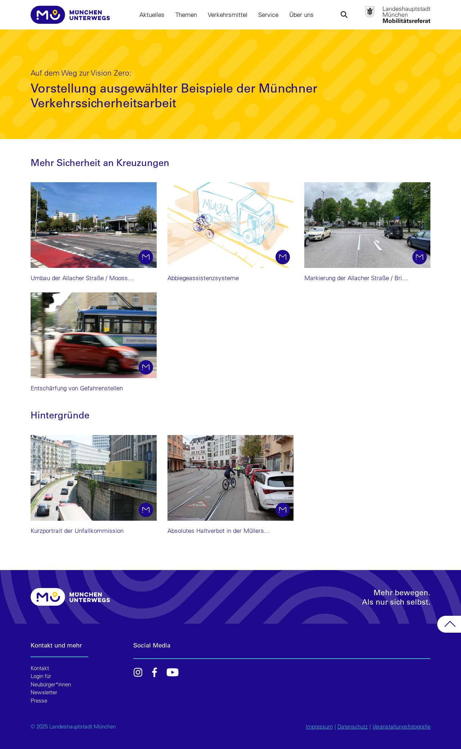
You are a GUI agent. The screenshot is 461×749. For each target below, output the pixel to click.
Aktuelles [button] (152, 14)
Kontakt (40, 668)
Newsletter (44, 692)
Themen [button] (186, 14)
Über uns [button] (301, 14)
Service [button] (268, 14)
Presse (39, 700)
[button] (344, 15)
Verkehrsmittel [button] (227, 14)
